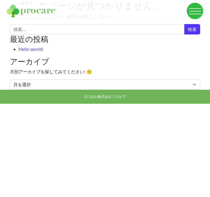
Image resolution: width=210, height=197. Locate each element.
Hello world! (31, 49)
